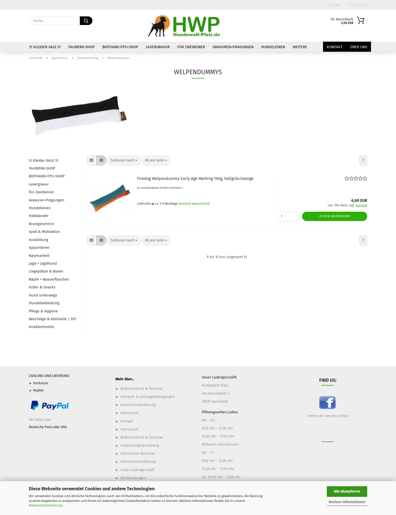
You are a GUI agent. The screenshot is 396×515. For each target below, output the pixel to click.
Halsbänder (38, 215)
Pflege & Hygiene (43, 311)
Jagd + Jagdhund (43, 263)
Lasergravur (158, 47)
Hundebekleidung (44, 303)
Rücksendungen (133, 478)
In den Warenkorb (334, 216)
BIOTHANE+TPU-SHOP (120, 47)
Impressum (129, 413)
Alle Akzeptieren (347, 491)
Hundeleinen (273, 47)
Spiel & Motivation (44, 231)
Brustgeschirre (41, 224)
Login (334, 5)
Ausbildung (38, 239)
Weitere (300, 47)
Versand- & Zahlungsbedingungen (147, 397)
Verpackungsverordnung (139, 445)
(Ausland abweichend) (194, 203)
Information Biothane (137, 453)
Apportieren (39, 247)
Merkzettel (357, 5)
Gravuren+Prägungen (233, 47)
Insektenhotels (41, 326)
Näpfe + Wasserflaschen (49, 279)
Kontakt (334, 47)
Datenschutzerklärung (45, 505)
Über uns (358, 47)
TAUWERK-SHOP (81, 47)
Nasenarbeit (39, 255)
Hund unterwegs (43, 295)
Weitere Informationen (347, 502)
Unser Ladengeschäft (137, 470)
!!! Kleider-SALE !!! (45, 47)
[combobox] (124, 160)
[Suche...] (86, 20)
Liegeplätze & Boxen (46, 271)
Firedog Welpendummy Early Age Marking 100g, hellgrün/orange (195, 178)
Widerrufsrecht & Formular (141, 389)
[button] (91, 160)
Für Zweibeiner (191, 47)
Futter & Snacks (42, 287)
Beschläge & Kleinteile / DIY (52, 319)
